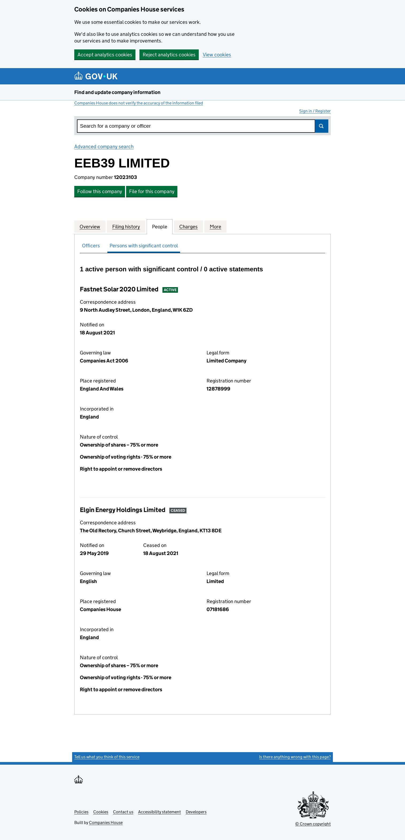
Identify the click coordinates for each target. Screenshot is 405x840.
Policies (81, 811)
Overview (90, 226)
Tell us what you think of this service (106, 756)
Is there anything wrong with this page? (295, 756)
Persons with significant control (144, 246)
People (159, 226)
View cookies (217, 54)
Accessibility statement (159, 811)
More (215, 226)
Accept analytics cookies (104, 55)
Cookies (100, 811)
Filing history (126, 226)
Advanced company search (104, 146)
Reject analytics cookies (169, 55)
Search (321, 126)
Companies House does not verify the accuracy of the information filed (138, 103)
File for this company (151, 191)
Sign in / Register (315, 111)
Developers (196, 811)
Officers (91, 246)
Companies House (106, 822)
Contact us (123, 811)
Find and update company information (117, 92)
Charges (188, 226)
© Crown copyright (313, 823)
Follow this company (99, 191)
